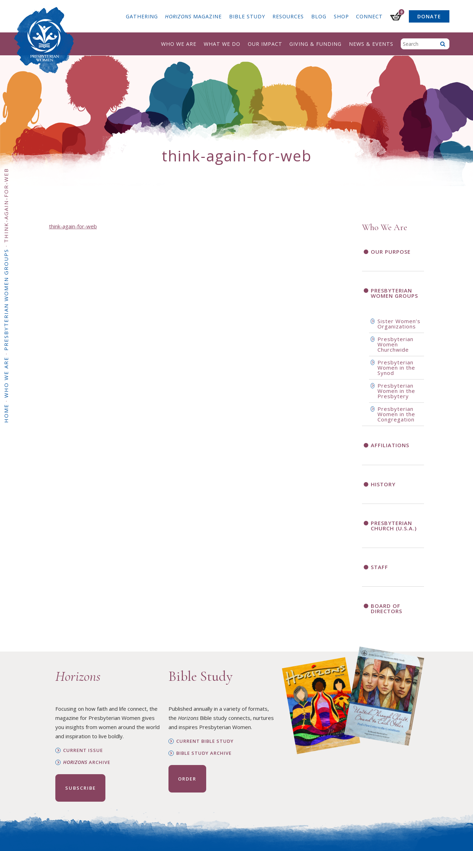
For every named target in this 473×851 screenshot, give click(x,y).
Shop (341, 16)
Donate (429, 16)
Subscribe (80, 788)
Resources (288, 16)
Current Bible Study (205, 741)
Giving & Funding (315, 44)
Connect (369, 16)
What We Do (222, 44)
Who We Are (178, 44)
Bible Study (247, 16)
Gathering (142, 16)
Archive (86, 762)
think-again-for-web (73, 226)
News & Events (371, 44)
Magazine (193, 16)
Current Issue (83, 750)
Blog (318, 16)
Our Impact (265, 44)
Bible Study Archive (204, 753)
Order (187, 779)
